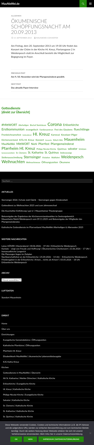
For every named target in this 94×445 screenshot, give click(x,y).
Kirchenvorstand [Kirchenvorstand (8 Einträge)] (10, 140)
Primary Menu (90, 3)
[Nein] (90, 433)
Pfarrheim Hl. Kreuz (12, 351)
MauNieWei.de (11, 3)
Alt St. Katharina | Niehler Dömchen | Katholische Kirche (29, 378)
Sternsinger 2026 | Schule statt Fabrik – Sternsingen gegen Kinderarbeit (35, 200)
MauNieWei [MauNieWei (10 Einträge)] (8, 143)
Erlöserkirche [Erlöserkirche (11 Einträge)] (71, 124)
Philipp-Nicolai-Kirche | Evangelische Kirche (23, 394)
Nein (30, 439)
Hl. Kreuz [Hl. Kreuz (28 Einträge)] (41, 134)
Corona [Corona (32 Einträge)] (55, 124)
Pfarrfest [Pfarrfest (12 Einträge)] (43, 143)
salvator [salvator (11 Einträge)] (72, 148)
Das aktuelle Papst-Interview (47, 85)
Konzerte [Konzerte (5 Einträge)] (48, 140)
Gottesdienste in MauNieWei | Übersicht (21, 372)
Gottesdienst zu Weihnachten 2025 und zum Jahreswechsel (29, 205)
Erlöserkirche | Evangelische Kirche (19, 383)
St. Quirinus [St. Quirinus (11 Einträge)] (52, 152)
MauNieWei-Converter (47, 38)
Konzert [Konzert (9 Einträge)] (39, 139)
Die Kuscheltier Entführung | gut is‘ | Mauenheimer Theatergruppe (32, 211)
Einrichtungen (8, 334)
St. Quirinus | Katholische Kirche (18, 416)
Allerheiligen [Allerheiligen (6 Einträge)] (23, 125)
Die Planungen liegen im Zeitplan (17, 254)
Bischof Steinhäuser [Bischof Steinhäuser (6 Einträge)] (38, 125)
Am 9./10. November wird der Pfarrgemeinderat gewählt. (47, 74)
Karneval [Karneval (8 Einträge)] (55, 134)
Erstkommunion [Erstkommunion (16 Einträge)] (13, 129)
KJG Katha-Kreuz (11, 361)
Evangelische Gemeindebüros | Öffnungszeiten (24, 340)
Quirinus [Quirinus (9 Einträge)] (62, 148)
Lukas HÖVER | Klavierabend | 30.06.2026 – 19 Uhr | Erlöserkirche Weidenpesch (39, 246)
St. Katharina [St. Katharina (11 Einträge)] (35, 152)
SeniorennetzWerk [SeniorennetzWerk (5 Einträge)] (8, 153)
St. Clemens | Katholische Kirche (18, 405)
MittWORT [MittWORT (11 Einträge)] (23, 143)
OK (16, 439)
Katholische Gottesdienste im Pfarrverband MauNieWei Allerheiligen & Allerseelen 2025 (42, 227)
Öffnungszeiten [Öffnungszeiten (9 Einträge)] (50, 162)
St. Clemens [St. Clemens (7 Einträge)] (21, 152)
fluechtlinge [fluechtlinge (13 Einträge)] (81, 129)
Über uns (6, 329)
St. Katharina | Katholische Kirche (18, 411)
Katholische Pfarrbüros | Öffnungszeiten (21, 345)
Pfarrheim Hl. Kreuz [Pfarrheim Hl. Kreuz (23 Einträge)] (18, 148)
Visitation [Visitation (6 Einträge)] (46, 157)
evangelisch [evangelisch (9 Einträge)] (32, 129)
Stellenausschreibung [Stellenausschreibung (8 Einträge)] (12, 157)
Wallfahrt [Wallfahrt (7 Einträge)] (55, 157)
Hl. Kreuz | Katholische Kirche (16, 389)
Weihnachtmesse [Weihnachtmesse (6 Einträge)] (33, 162)
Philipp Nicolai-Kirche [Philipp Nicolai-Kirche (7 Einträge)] (46, 149)
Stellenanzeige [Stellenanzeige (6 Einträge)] (66, 153)
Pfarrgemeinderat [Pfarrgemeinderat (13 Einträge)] (62, 143)
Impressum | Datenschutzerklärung (61, 439)
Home (4, 323)
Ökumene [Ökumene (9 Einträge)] (64, 162)
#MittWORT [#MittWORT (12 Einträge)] (9, 124)
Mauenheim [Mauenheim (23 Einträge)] (74, 139)
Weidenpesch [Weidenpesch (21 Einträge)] (72, 157)
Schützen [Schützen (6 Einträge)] (82, 149)
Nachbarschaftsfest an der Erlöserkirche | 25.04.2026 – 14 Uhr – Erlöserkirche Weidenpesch (44, 257)
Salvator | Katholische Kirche (16, 400)
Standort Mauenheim (11, 297)
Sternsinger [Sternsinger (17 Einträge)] (32, 157)
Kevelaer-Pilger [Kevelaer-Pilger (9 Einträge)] (69, 134)
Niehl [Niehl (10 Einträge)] (34, 143)
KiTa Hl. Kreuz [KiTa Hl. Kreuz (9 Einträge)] (26, 139)
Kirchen (5, 367)
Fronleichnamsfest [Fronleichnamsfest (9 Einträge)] (11, 134)
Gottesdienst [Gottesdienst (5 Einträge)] (27, 135)
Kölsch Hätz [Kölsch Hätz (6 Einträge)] (58, 140)
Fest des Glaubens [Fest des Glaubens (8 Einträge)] (63, 129)
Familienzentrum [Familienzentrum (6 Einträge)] (46, 130)
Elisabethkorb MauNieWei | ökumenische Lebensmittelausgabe (32, 356)
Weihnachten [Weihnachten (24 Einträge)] (13, 161)
